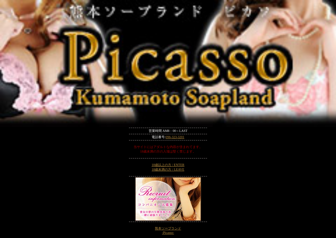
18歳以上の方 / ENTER (168, 165)
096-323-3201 (175, 137)
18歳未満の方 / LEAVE (168, 169)
